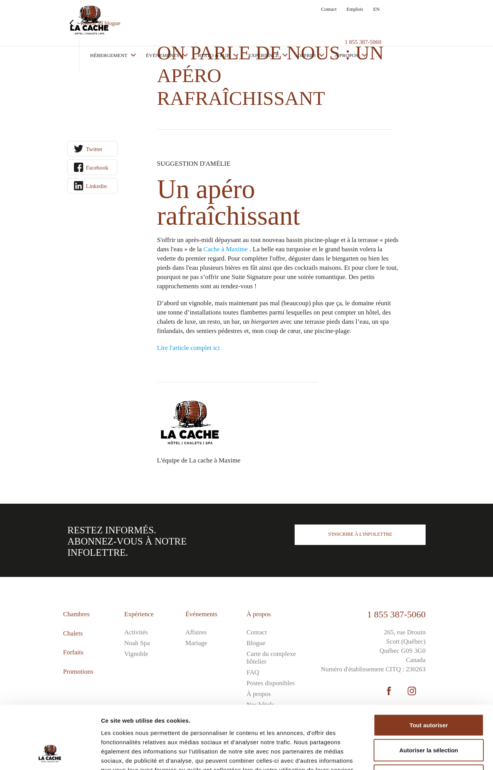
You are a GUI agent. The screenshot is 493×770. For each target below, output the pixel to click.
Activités (136, 632)
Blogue (255, 643)
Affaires (195, 632)
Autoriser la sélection (428, 694)
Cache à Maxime (225, 249)
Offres (352, 22)
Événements (207, 22)
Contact (328, 9)
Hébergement (153, 22)
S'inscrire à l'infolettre (360, 534)
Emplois (355, 9)
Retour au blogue (100, 23)
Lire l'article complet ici (188, 347)
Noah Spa (137, 643)
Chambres (76, 614)
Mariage (196, 643)
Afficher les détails (424, 755)
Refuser (428, 719)
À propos (391, 22)
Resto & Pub (258, 22)
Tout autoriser (428, 669)
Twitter (94, 149)
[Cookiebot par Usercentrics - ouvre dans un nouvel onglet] (50, 755)
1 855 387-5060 (396, 614)
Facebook (97, 168)
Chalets (73, 633)
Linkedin (96, 186)
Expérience (309, 22)
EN (376, 9)
